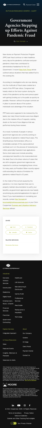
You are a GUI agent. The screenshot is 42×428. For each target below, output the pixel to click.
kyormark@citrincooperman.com (15, 202)
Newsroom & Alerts (9, 360)
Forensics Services (12, 245)
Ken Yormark (21, 41)
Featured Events (8, 348)
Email (13, 227)
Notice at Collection (21, 416)
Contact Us (26, 355)
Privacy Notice (28, 413)
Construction (7, 288)
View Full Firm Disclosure (30, 380)
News (4, 344)
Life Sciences (19, 282)
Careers (25, 338)
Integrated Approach (9, 333)
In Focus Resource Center (18, 10)
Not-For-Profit (19, 294)
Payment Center (31, 5)
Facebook (29, 227)
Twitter (29, 232)
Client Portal (27, 346)
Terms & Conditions (15, 413)
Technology (18, 317)
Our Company (27, 333)
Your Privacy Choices (24, 423)
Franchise (6, 315)
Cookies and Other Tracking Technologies (21, 418)
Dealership (6, 292)
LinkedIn (13, 232)
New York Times (25, 69)
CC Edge (25, 342)
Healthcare (18, 278)
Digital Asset (7, 297)
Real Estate (18, 305)
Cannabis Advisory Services (6, 280)
